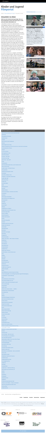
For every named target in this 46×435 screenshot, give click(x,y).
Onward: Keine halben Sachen (7, 347)
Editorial (38, 402)
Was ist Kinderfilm (23, 402)
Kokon (3, 330)
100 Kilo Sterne (5, 357)
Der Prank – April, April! (6, 159)
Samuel (3, 188)
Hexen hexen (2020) (6, 314)
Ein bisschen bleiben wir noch (7, 280)
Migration (21, 405)
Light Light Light (5, 178)
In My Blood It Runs (6, 322)
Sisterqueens (4, 163)
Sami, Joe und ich (5, 265)
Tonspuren (4, 193)
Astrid (3, 372)
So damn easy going (6, 220)
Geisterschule (4, 138)
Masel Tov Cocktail (5, 304)
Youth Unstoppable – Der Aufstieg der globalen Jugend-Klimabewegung (15, 273)
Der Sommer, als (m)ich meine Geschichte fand (10, 132)
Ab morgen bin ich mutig (6, 144)
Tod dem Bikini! (5, 183)
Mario (3, 371)
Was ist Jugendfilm (29, 402)
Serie (30, 403)
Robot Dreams (5, 189)
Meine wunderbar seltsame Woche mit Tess (10, 325)
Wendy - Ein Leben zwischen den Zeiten (9, 329)
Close (3, 218)
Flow (3, 161)
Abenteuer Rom (5, 377)
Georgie (3, 201)
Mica (3, 270)
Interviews (17, 402)
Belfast (3, 255)
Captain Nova (4, 248)
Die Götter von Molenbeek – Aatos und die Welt (11, 350)
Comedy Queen (5, 260)
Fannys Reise (4, 386)
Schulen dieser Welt (5, 211)
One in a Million (5, 213)
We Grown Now (5, 179)
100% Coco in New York (6, 267)
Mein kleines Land (5, 262)
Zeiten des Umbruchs (6, 225)
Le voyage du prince (6, 361)
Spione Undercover (5, 349)
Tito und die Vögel (5, 283)
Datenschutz (36, 397)
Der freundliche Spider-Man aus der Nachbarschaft (11, 164)
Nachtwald (4, 226)
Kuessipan (4, 173)
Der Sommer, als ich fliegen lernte (8, 198)
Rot (3, 253)
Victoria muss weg (5, 158)
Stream (27, 403)
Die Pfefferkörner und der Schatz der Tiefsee (10, 272)
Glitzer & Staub (5, 312)
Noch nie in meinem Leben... (7, 324)
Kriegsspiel (4, 376)
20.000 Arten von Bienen (6, 208)
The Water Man (5, 292)
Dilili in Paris (4, 287)
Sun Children (4, 241)
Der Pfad (3, 257)
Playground (4, 235)
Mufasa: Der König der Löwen (7, 171)
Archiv (21, 397)
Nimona (3, 195)
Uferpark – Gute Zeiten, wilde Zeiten (8, 176)
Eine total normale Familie (7, 305)
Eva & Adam (4, 205)
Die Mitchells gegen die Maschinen (8, 297)
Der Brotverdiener (5, 154)
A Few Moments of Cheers (7, 148)
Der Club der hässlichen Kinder (8, 299)
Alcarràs (3, 258)
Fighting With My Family (6, 359)
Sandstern (4, 374)
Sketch (3, 149)
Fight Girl (4, 362)
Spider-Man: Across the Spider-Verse (9, 210)
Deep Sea (4, 203)
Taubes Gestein (5, 247)
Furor (3, 293)
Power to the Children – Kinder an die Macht (10, 382)
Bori (3, 277)
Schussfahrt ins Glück (6, 327)
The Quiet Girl (4, 200)
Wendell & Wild (5, 228)
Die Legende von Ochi (6, 153)
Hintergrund (13, 402)
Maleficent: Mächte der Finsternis (8, 356)
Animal (3, 221)
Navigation (6, 1)
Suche (19, 403)
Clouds (3, 315)
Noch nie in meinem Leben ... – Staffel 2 (9, 288)
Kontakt (31, 397)
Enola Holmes (4, 319)
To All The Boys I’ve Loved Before (8, 335)
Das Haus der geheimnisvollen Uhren (9, 384)
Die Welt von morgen (6, 231)
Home (2, 402)
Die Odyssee (4, 243)
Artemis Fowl (4, 332)
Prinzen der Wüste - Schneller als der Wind (10, 191)
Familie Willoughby (5, 342)
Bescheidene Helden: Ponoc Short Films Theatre (11, 339)
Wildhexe (4, 379)
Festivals (34, 402)
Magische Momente (7, 403)
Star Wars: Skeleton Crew (6, 174)
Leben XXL (4, 181)
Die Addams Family (5, 354)
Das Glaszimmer (5, 245)
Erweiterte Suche (37, 403)
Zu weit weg (4, 345)
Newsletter (26, 397)
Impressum (42, 397)
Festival (32, 403)
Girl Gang (4, 233)
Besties (3, 206)
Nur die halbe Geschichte (6, 337)
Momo (3, 143)
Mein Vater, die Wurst (6, 250)
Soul (3, 307)
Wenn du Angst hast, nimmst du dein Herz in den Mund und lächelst (14, 146)
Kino (24, 403)
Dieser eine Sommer (6, 216)
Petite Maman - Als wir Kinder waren (9, 252)
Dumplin (3, 364)
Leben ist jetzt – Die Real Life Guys (8, 168)
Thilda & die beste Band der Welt (8, 381)
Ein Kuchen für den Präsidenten (8, 141)
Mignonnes (4, 320)
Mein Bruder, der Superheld (7, 302)
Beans (3, 295)
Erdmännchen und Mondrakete (8, 290)
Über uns (25, 405)
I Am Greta (4, 317)
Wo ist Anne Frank (5, 166)
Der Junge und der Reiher (6, 196)
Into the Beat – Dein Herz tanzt (8, 334)
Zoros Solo (4, 352)
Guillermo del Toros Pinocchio (7, 223)
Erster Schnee (4, 300)
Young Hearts (4, 169)
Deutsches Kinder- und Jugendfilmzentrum (13, 394)
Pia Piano (4, 230)
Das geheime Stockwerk (6, 136)
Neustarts (8, 402)
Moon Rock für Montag (6, 310)
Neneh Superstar (5, 215)
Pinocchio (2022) (5, 236)
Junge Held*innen (14, 403)
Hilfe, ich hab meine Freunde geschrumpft (10, 282)
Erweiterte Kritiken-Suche (31, 11)
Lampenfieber (5, 366)
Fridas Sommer (5, 387)
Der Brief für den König (6, 344)
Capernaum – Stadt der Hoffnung (8, 367)
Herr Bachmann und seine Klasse (8, 278)
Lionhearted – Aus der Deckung (8, 275)
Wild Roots (4, 240)
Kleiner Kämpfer (5, 268)
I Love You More (5, 151)
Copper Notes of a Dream (7, 340)
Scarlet (3, 139)
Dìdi (3, 184)
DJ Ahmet (4, 134)
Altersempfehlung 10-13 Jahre (10, 13)
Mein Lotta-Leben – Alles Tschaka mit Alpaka (10, 238)
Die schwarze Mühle (6, 309)
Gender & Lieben (16, 405)
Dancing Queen (5, 186)
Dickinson (4, 263)
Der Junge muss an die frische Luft (8, 369)
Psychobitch (4, 285)
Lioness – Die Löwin (5, 156)
